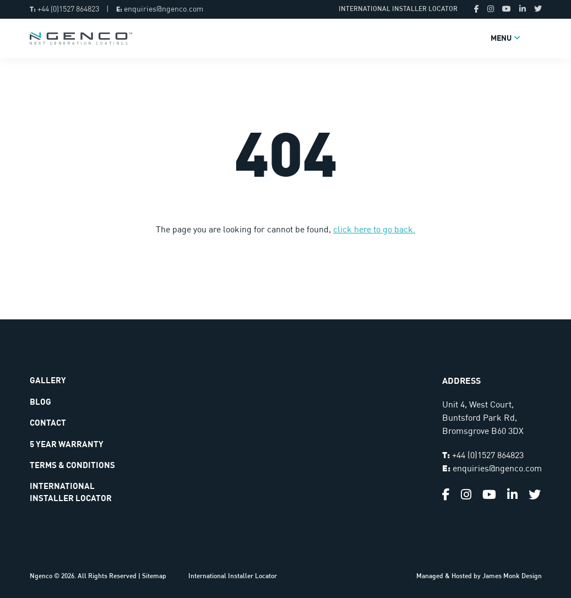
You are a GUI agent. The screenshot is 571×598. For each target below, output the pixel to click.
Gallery (48, 381)
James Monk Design (512, 576)
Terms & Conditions (72, 465)
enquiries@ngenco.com (163, 9)
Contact (48, 423)
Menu (501, 38)
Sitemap (154, 576)
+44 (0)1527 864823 (68, 9)
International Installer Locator (398, 9)
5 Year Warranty (67, 445)
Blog (40, 402)
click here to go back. (374, 230)
